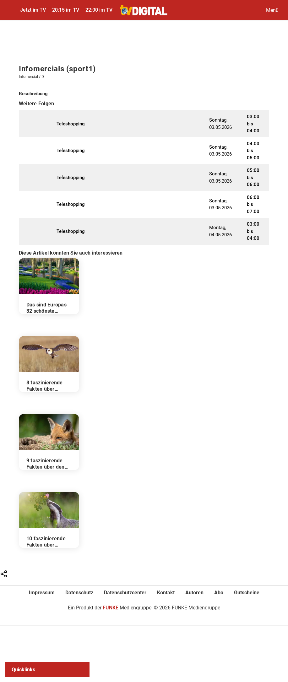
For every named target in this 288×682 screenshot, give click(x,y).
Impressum (42, 593)
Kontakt (166, 593)
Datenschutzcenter (125, 593)
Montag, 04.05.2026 (220, 231)
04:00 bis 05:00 (253, 151)
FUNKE (110, 608)
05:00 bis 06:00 (253, 177)
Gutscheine (246, 593)
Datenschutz (79, 593)
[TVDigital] (144, 10)
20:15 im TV (65, 10)
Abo (218, 593)
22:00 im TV (98, 10)
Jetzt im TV (33, 10)
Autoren (194, 593)
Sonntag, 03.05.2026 (220, 123)
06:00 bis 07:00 (253, 204)
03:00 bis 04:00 (253, 124)
